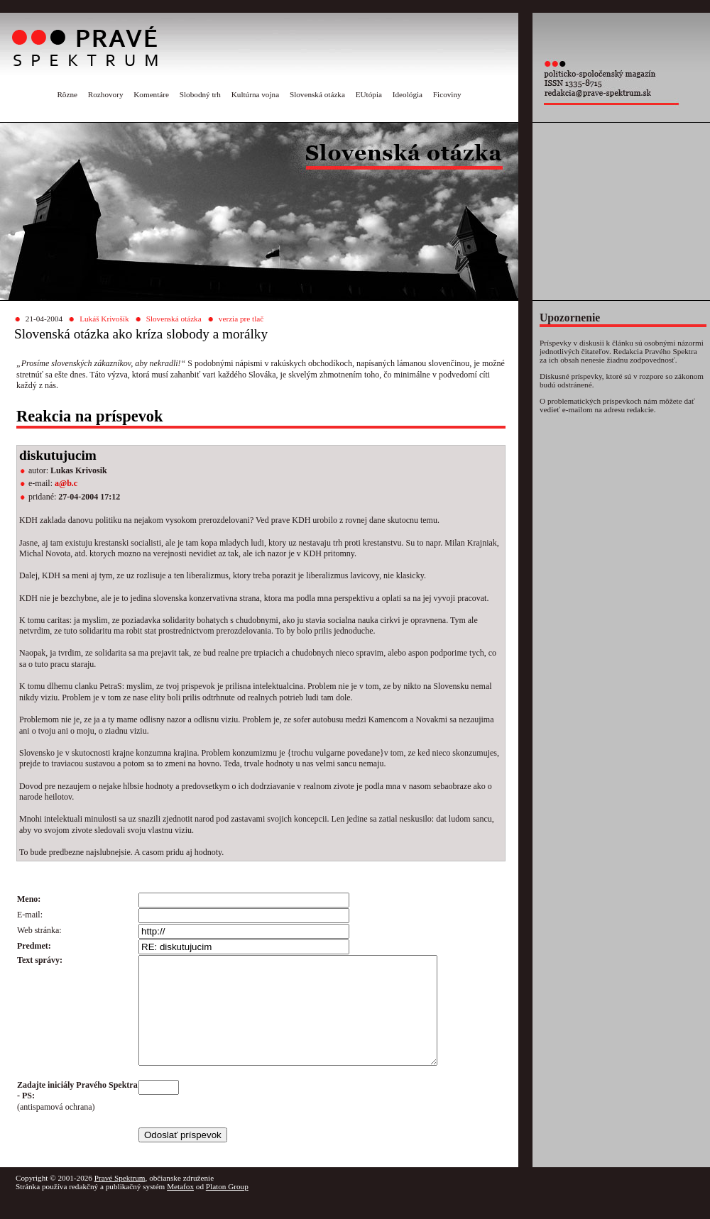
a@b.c (66, 483)
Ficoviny (447, 94)
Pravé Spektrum (120, 1199)
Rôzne (67, 94)
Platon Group (227, 1207)
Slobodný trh (200, 94)
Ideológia (407, 94)
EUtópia (369, 94)
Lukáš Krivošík (104, 318)
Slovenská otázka (317, 94)
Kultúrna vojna (255, 94)
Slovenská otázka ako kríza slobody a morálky (141, 333)
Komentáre (151, 94)
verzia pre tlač (241, 318)
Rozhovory (106, 94)
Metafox (180, 1207)
